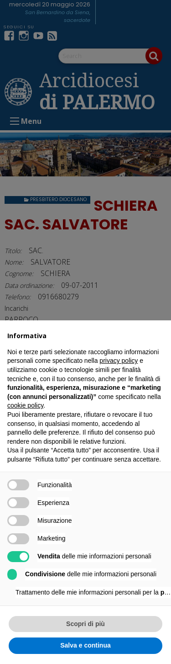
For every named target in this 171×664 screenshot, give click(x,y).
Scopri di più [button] (85, 623)
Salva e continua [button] (85, 645)
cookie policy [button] (25, 405)
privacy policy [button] (118, 360)
